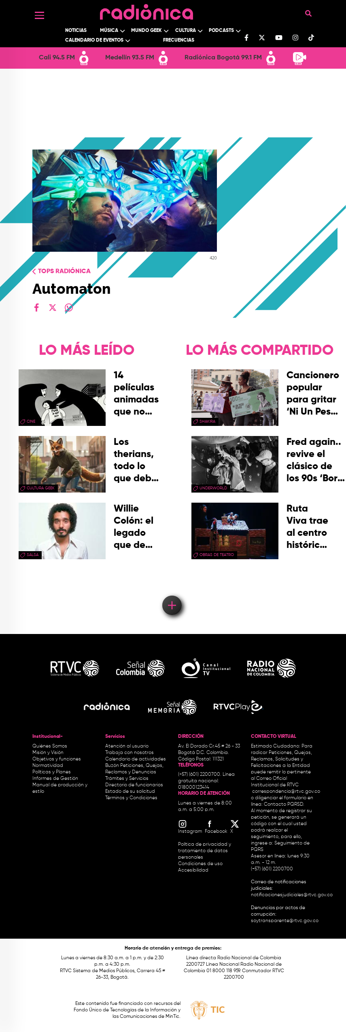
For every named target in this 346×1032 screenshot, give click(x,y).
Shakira (207, 421)
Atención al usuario (127, 746)
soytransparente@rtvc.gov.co (284, 920)
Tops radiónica (64, 271)
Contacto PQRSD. (284, 804)
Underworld (213, 488)
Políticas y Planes (51, 772)
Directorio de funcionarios (134, 785)
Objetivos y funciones (56, 759)
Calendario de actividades (135, 759)
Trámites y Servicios (127, 778)
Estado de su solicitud (130, 791)
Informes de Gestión (55, 778)
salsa (32, 555)
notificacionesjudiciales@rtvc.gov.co (292, 895)
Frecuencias (178, 40)
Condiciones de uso (200, 863)
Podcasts (221, 30)
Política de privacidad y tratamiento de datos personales (204, 851)
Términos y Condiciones (131, 798)
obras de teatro (217, 555)
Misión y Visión (48, 752)
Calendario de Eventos (94, 40)
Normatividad (47, 765)
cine (31, 421)
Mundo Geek (146, 30)
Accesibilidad (194, 870)
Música (109, 30)
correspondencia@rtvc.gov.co (286, 791)
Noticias (76, 30)
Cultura (185, 30)
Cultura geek (41, 488)
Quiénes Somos (49, 746)
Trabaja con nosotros (129, 752)
